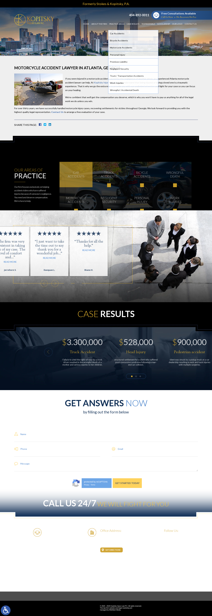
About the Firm (99, 24)
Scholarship (163, 24)
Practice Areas (116, 24)
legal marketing (124, 608)
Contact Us (190, 24)
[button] (167, 352)
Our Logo (177, 24)
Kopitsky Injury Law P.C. (106, 82)
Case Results (133, 24)
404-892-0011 (139, 15)
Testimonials (148, 24)
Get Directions (112, 550)
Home (86, 24)
